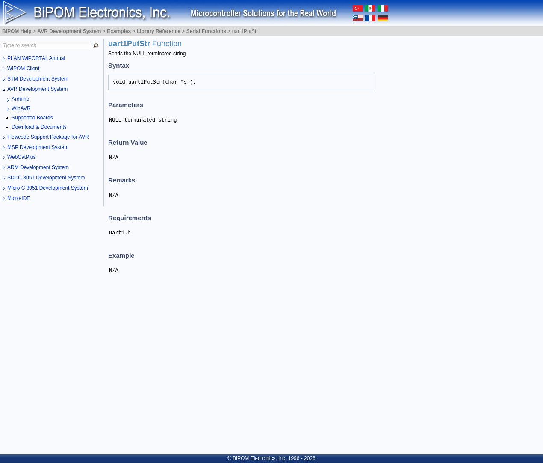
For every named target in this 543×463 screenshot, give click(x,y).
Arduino (20, 99)
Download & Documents (39, 127)
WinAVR (21, 108)
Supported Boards (32, 118)
